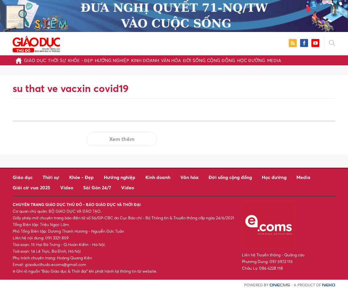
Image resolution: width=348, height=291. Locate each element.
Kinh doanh (145, 60)
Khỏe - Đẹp (80, 60)
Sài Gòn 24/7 (97, 187)
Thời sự (57, 60)
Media (274, 60)
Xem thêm (121, 139)
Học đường (251, 60)
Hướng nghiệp (112, 60)
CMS (279, 285)
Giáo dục (35, 60)
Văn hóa (171, 60)
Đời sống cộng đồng (209, 60)
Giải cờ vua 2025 (31, 187)
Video (66, 187)
